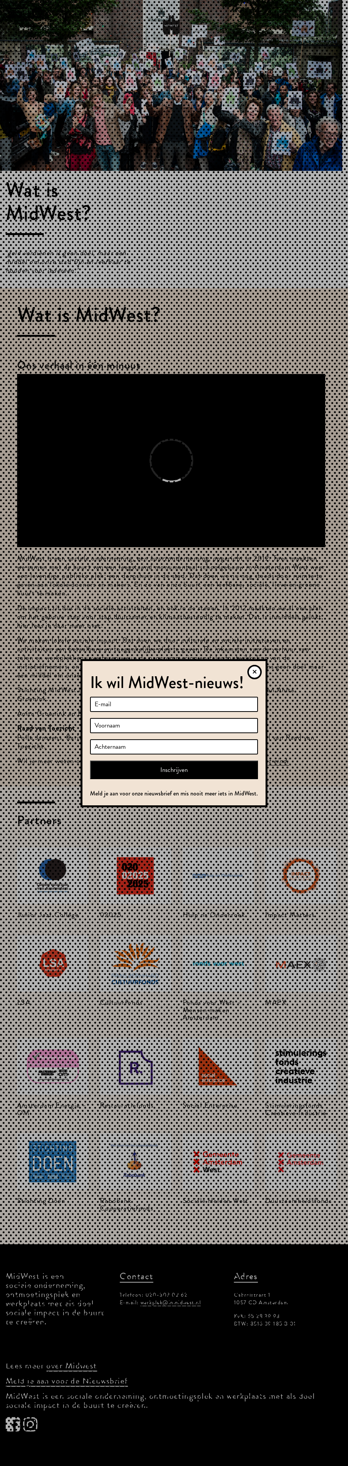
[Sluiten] (254, 672)
